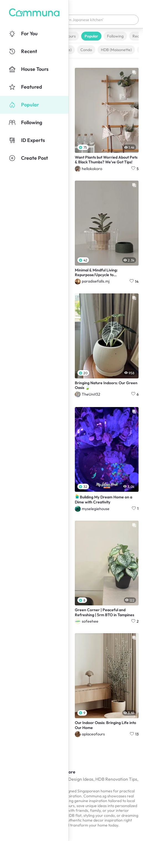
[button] (71, 20)
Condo (86, 49)
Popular (91, 36)
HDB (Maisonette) (116, 49)
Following (115, 36)
